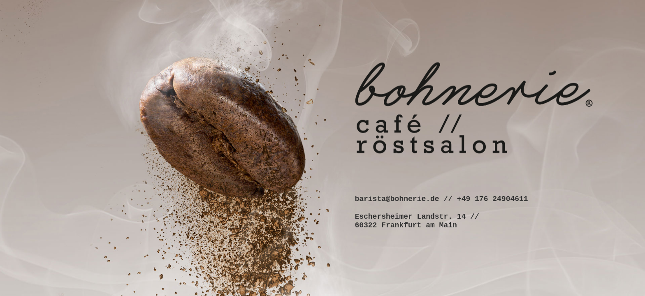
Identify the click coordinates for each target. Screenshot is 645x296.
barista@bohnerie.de (397, 198)
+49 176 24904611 (492, 198)
